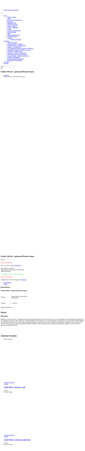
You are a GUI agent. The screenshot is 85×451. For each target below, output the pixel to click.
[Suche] (2, 68)
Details (6, 213)
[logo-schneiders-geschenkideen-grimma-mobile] (11, 7)
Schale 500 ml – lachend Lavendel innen (17, 269)
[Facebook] (1, 426)
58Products (24, 109)
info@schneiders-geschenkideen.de (10, 406)
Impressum (7, 445)
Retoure (6, 438)
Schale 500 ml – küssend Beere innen (16, 322)
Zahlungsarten (8, 435)
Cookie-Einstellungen (57, 448)
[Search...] (8, 66)
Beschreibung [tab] (7, 112)
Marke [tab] (5, 113)
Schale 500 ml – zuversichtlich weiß (15, 375)
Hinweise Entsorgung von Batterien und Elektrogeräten (18, 440)
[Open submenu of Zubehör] (12, 38)
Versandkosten (17, 95)
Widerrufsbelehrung (9, 439)
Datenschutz (7, 443)
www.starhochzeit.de (44, 448)
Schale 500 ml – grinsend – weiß (14, 217)
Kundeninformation (9, 433)
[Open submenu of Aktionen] (9, 41)
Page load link (4, 449)
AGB (5, 442)
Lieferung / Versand (9, 436)
